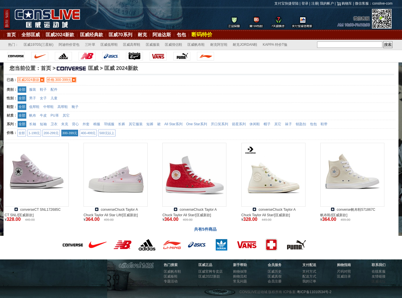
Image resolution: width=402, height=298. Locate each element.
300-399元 (69, 133)
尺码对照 (344, 271)
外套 (86, 124)
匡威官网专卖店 (210, 271)
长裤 (121, 124)
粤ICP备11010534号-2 (314, 292)
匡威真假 (275, 276)
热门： (13, 45)
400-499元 (88, 133)
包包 (181, 34)
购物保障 (240, 271)
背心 (75, 124)
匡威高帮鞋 (131, 45)
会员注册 (275, 281)
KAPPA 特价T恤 (275, 45)
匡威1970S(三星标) (38, 45)
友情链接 (379, 276)
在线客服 (379, 271)
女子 (43, 98)
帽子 (267, 124)
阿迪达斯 (161, 34)
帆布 (32, 115)
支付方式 (309, 271)
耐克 (142, 34)
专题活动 (171, 281)
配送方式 (309, 276)
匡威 (77, 68)
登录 (305, 3)
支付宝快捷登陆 (286, 3)
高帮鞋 (62, 107)
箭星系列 (239, 124)
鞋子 (43, 90)
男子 (32, 98)
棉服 (96, 124)
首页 (11, 34)
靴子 (75, 107)
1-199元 (34, 133)
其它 (66, 115)
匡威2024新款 (60, 34)
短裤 (149, 124)
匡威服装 (153, 45)
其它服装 (136, 124)
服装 (32, 90)
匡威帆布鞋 (196, 45)
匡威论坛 (379, 281)
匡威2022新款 (209, 276)
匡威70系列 (120, 34)
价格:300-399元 (59, 80)
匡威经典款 (91, 34)
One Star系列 (196, 124)
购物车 (347, 3)
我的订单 (309, 281)
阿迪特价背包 (69, 45)
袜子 (288, 124)
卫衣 (54, 124)
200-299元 (51, 133)
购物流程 (240, 276)
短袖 (43, 124)
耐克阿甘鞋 (219, 45)
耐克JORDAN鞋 (245, 45)
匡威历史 (275, 271)
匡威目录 (344, 276)
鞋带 (324, 124)
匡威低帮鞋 (109, 45)
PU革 (55, 115)
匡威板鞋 (171, 276)
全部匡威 (30, 34)
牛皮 (43, 115)
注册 (314, 3)
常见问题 (240, 281)
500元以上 (106, 133)
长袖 (32, 124)
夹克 (64, 124)
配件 (54, 90)
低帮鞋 (34, 107)
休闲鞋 (255, 124)
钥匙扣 (301, 124)
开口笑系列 (219, 124)
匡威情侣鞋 (173, 45)
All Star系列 (173, 124)
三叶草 (90, 45)
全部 (21, 90)
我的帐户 (327, 3)
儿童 (54, 98)
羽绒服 (109, 124)
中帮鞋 (48, 107)
